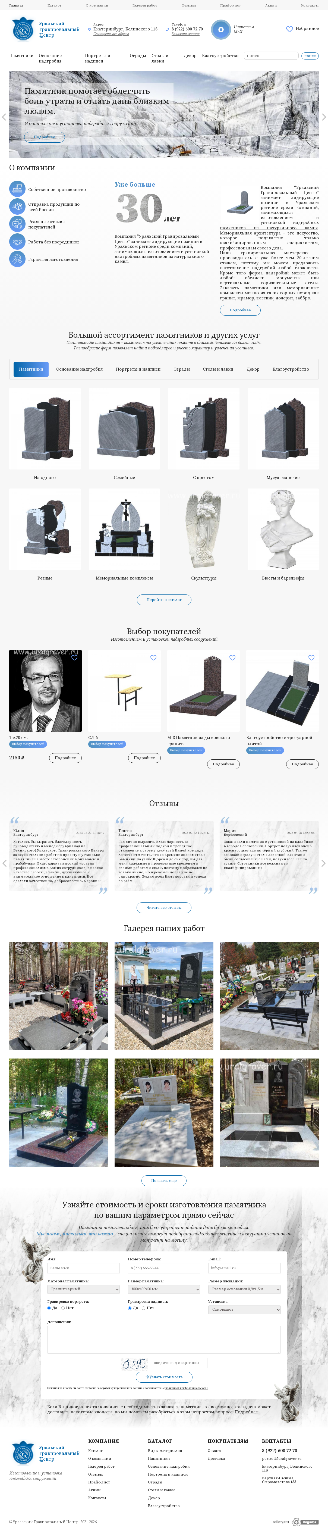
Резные (44, 578)
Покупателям (228, 1441)
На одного (45, 477)
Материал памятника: (68, 1281)
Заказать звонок (186, 34)
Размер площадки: (225, 1281)
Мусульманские (283, 477)
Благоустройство (220, 55)
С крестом (204, 477)
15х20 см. (18, 737)
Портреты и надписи (97, 58)
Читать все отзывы (164, 907)
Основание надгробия (50, 58)
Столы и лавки (160, 58)
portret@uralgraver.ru (281, 1459)
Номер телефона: (144, 1259)
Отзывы (189, 5)
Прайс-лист (230, 5)
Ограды (138, 55)
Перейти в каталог (164, 599)
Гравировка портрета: (68, 1301)
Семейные (124, 477)
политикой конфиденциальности (186, 1388)
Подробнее (44, 137)
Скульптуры (203, 578)
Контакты (310, 5)
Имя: (51, 1259)
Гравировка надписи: (148, 1301)
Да (52, 1308)
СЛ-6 (93, 737)
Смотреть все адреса (111, 34)
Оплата (214, 1451)
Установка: (218, 1301)
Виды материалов (165, 1451)
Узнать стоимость (164, 1377)
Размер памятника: (146, 1281)
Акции (271, 5)
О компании (97, 5)
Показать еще (164, 1180)
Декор (190, 55)
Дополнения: (59, 1322)
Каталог (54, 5)
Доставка (216, 1459)
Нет (67, 1308)
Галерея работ (145, 5)
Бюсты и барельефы (283, 578)
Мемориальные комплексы (124, 578)
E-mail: (214, 1259)
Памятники (21, 55)
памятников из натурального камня (269, 228)
